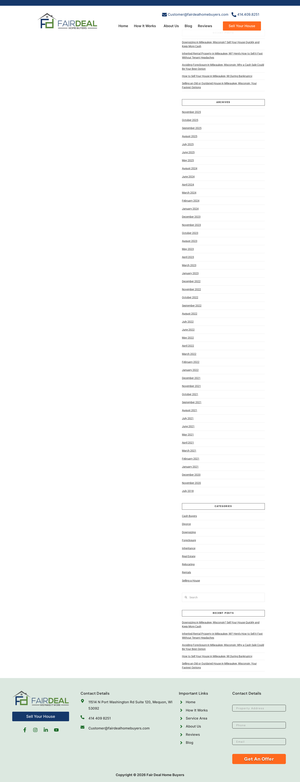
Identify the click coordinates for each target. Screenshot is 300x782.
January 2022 (190, 370)
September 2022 (191, 305)
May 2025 (188, 160)
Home (123, 26)
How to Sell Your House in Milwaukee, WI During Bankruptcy (217, 76)
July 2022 (188, 321)
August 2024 (189, 168)
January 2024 (190, 208)
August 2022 (189, 313)
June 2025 (188, 152)
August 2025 (189, 136)
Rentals (186, 572)
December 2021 (191, 378)
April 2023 (188, 257)
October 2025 (190, 120)
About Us (171, 26)
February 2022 (190, 361)
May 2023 (188, 249)
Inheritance (188, 548)
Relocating (188, 564)
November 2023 (191, 224)
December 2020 (191, 474)
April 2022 (188, 345)
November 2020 (191, 482)
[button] (146, 26)
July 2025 (188, 144)
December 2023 (191, 216)
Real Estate (188, 556)
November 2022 (191, 289)
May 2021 (188, 434)
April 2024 (188, 184)
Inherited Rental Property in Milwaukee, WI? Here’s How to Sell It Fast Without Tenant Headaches (222, 55)
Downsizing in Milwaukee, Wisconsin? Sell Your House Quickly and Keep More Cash (220, 44)
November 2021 (191, 386)
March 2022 (189, 353)
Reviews (205, 26)
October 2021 (190, 394)
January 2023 (190, 273)
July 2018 (188, 490)
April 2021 (188, 442)
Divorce (186, 524)
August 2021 (189, 410)
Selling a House (191, 580)
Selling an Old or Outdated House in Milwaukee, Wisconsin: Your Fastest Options (219, 85)
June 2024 (188, 176)
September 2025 (191, 128)
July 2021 (188, 418)
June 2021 (188, 426)
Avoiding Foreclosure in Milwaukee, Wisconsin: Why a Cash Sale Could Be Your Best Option (223, 66)
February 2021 (190, 458)
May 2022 (188, 337)
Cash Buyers (189, 516)
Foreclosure (189, 540)
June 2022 (188, 329)
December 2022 (191, 281)
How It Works (145, 26)
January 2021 (190, 466)
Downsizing (189, 532)
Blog (188, 26)
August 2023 (189, 241)
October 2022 (190, 297)
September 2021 (191, 402)
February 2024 (190, 200)
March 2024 (189, 192)
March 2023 (189, 265)
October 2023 (190, 232)
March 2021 (189, 450)
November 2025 (191, 112)
